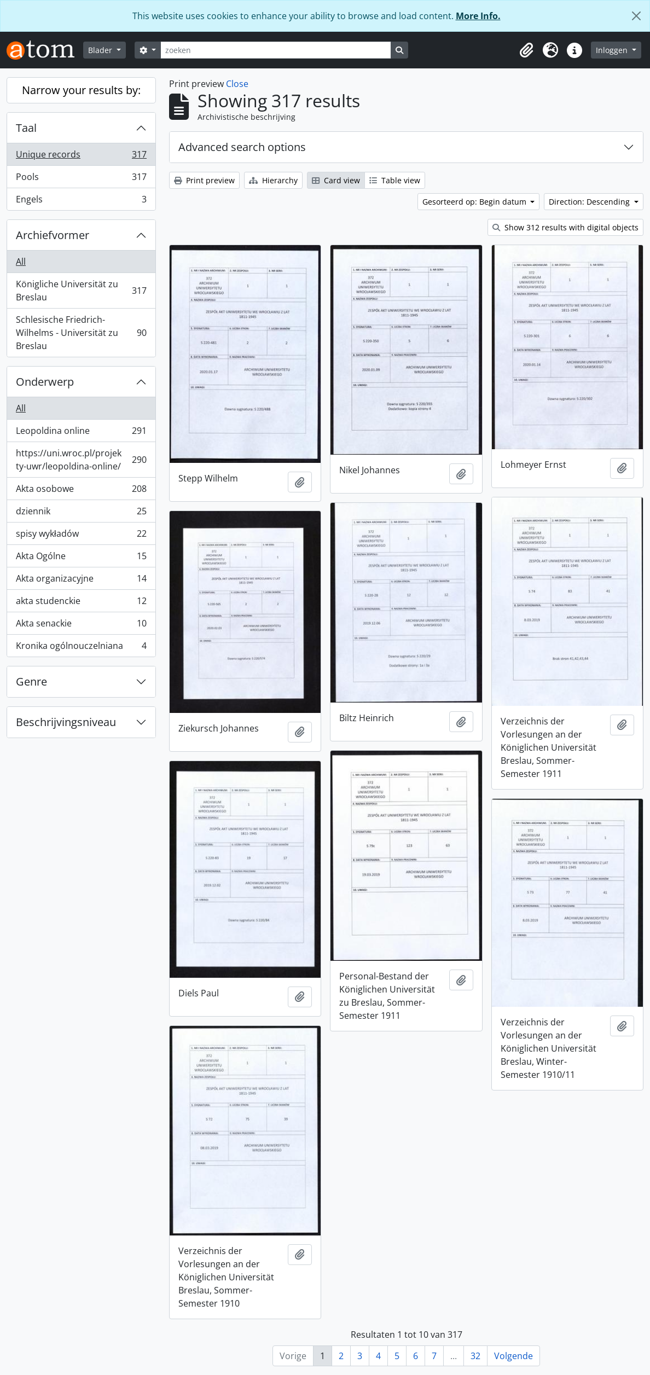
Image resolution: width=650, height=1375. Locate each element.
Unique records (81, 157)
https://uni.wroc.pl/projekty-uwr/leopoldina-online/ (81, 459)
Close (237, 84)
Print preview (204, 180)
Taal (26, 127)
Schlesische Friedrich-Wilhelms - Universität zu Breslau (81, 333)
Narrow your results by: (81, 90)
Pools (81, 179)
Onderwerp (45, 381)
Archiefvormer (52, 235)
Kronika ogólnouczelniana (81, 648)
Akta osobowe (81, 491)
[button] (526, 50)
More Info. (478, 16)
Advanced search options (242, 147)
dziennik (81, 513)
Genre (31, 681)
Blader (101, 50)
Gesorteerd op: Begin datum (475, 201)
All (21, 262)
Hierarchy (273, 180)
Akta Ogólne (81, 558)
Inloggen (613, 50)
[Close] (636, 16)
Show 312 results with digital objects (565, 227)
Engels (81, 201)
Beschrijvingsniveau (66, 722)
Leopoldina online (81, 433)
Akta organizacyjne (81, 581)
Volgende (513, 1356)
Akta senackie (81, 626)
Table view (394, 180)
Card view (336, 180)
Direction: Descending (590, 201)
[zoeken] (275, 50)
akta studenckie (81, 603)
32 (475, 1356)
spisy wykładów (81, 536)
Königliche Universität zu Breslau (81, 290)
